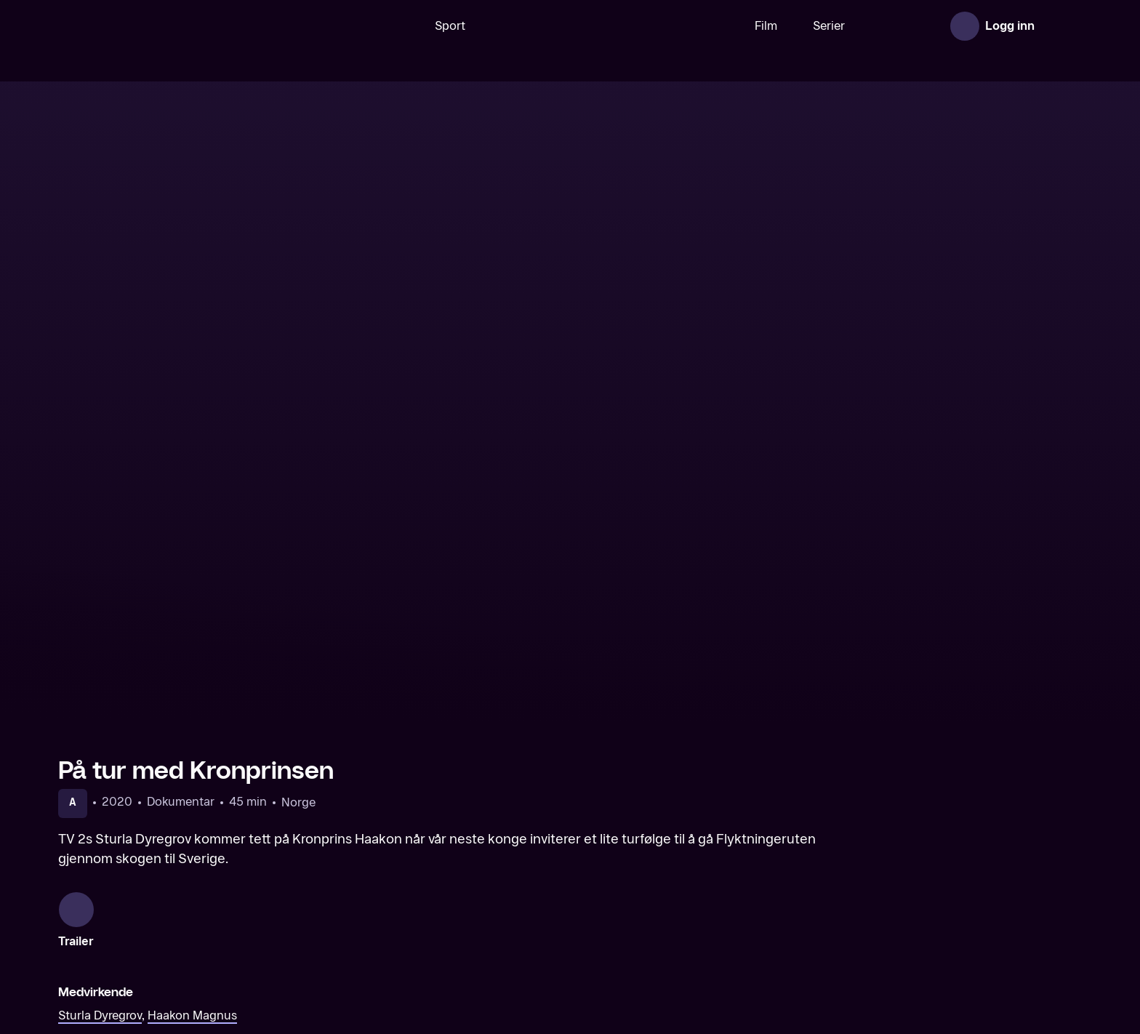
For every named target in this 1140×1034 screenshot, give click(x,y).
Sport (405, 26)
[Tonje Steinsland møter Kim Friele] (960, 927)
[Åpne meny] (1061, 26)
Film (721, 26)
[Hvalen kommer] (700, 927)
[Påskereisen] (439, 927)
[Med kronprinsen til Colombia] (179, 927)
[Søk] (351, 26)
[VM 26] (564, 26)
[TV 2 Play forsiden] (167, 26)
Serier (784, 26)
